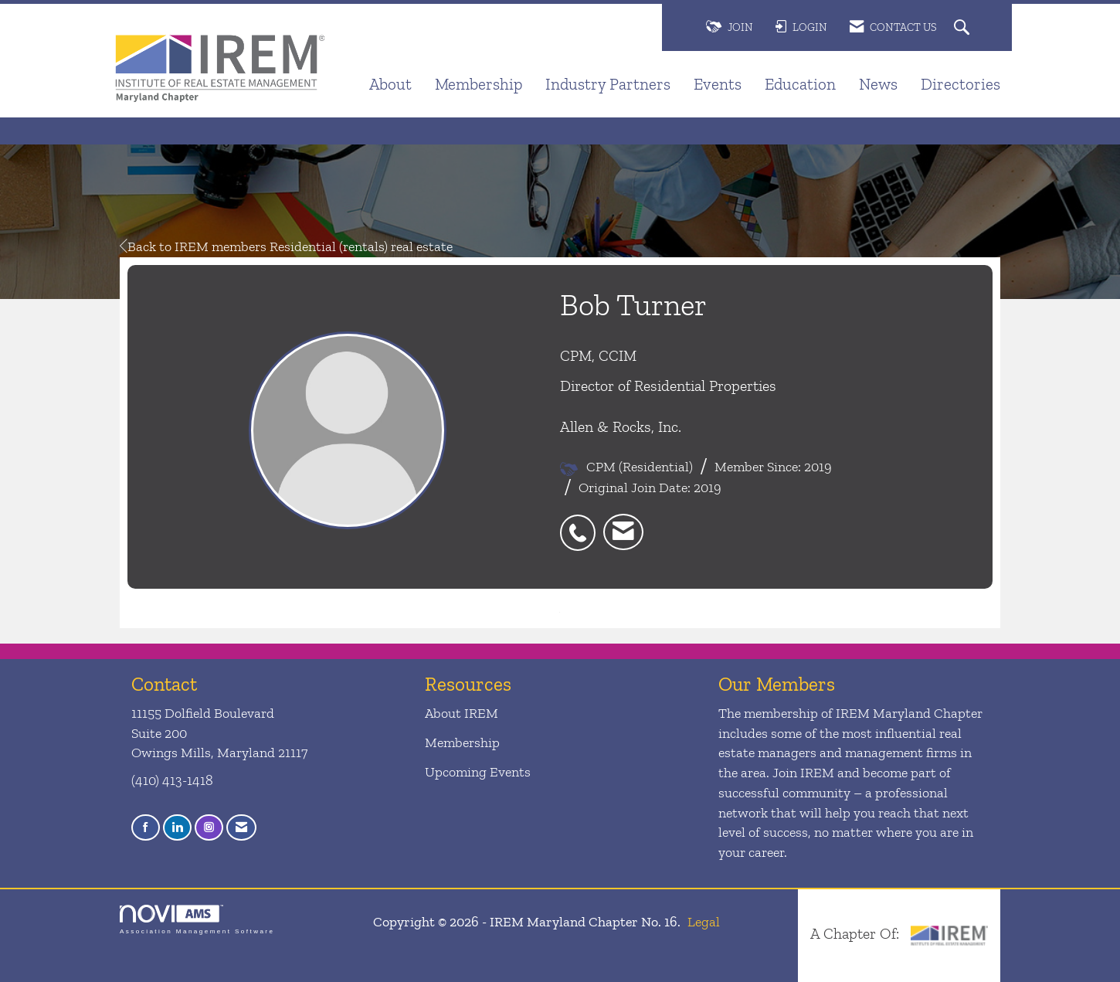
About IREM (461, 713)
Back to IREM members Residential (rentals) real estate (286, 246)
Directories (960, 83)
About (390, 83)
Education (800, 83)
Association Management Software (197, 920)
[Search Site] (963, 28)
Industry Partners (607, 83)
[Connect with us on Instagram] (209, 827)
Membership (478, 83)
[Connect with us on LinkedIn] (177, 827)
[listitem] (581, 524)
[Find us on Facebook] (145, 827)
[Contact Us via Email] (241, 827)
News (878, 83)
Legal (703, 921)
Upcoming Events (478, 771)
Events (718, 83)
